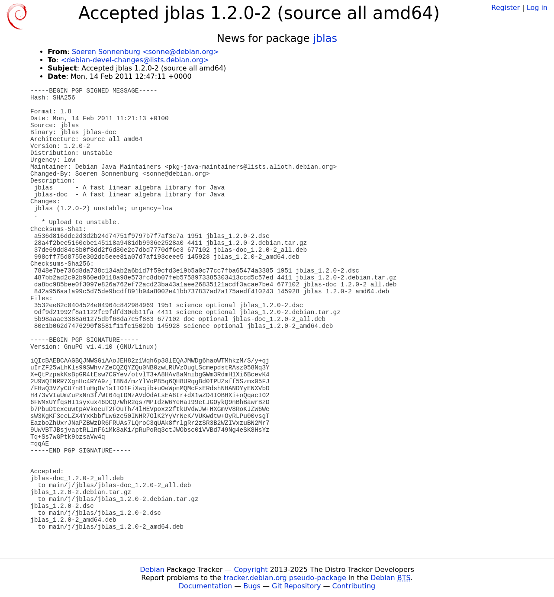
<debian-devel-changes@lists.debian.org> (135, 60)
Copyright (250, 569)
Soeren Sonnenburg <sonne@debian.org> (145, 52)
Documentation (205, 586)
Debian (152, 569)
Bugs (252, 586)
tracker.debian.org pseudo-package (285, 578)
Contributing (354, 586)
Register (505, 7)
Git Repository (296, 586)
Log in (537, 7)
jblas (325, 38)
